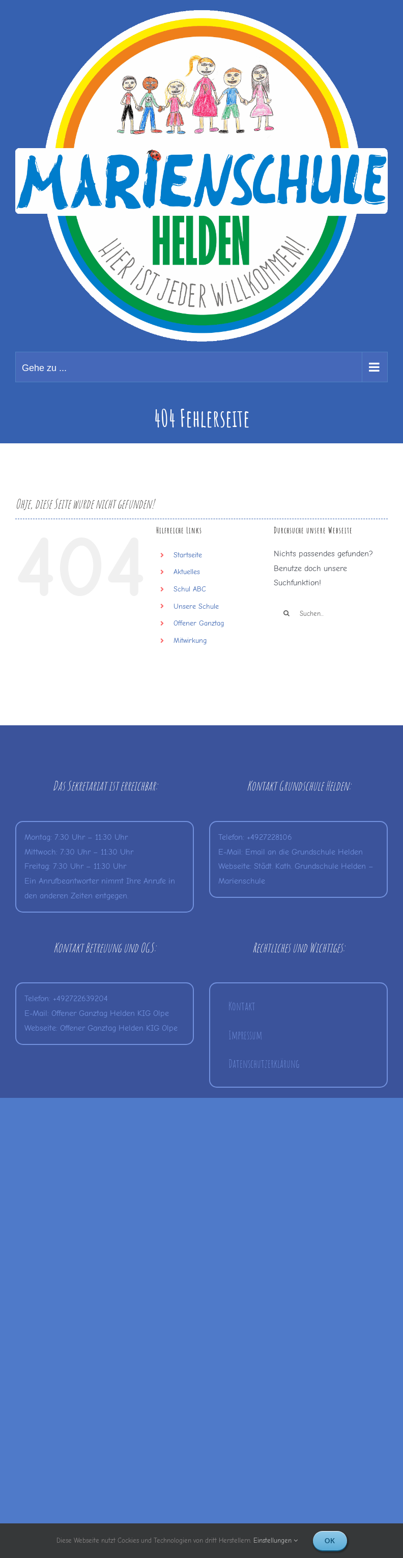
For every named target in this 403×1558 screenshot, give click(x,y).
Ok (330, 1541)
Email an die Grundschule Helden (304, 852)
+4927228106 (269, 837)
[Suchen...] (331, 613)
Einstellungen (275, 1540)
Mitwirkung (190, 640)
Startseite (188, 555)
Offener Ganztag (199, 623)
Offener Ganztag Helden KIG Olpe (110, 1013)
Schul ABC (190, 589)
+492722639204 (80, 998)
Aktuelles (187, 572)
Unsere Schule (196, 606)
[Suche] (286, 613)
